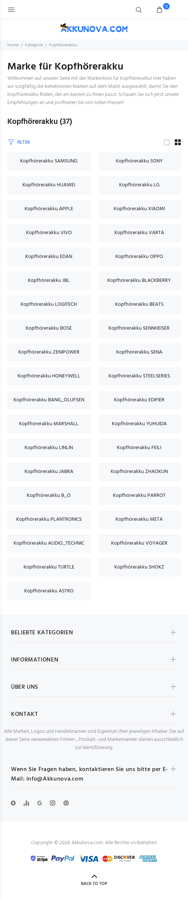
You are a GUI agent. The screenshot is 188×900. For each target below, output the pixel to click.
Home (13, 45)
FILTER (23, 142)
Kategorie (34, 45)
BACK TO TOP (94, 884)
